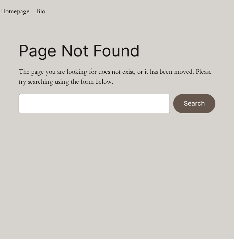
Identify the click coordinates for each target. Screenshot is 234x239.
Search (194, 103)
